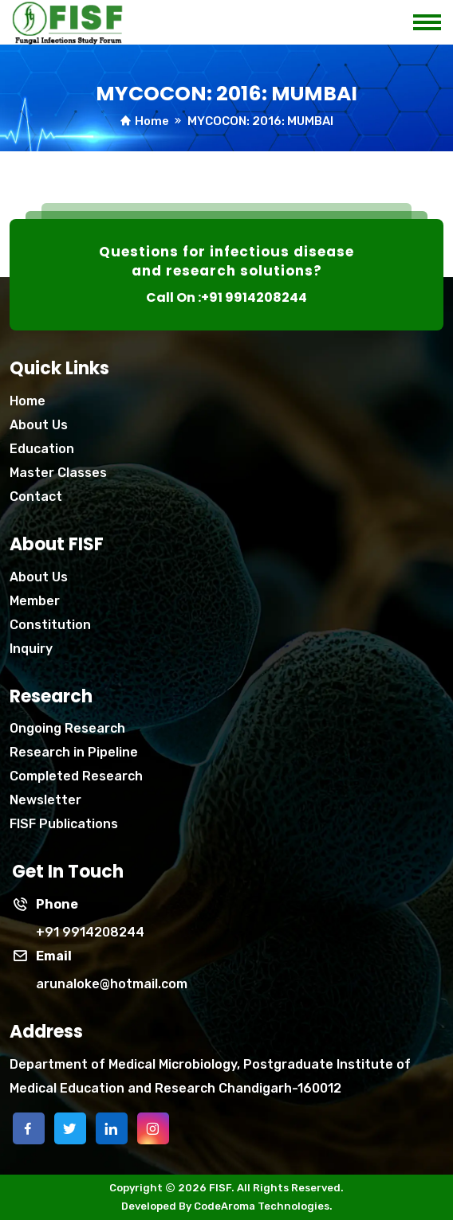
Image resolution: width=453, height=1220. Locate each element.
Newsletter (45, 799)
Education (42, 448)
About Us (39, 424)
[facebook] (29, 1128)
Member (35, 600)
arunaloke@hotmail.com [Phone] (111, 983)
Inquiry (31, 648)
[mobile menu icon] (433, 18)
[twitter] (70, 1128)
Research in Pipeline (74, 752)
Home (152, 121)
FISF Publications (64, 823)
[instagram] (153, 1128)
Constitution (50, 624)
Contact (36, 496)
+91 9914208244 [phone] (90, 932)
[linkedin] (112, 1128)
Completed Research (76, 776)
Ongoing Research (67, 728)
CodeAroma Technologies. (263, 1206)
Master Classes (58, 472)
